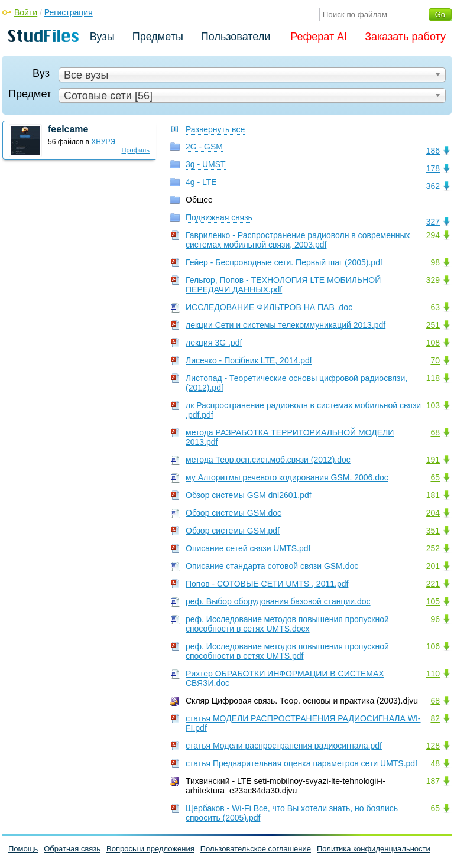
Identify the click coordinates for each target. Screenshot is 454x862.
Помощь (23, 848)
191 (433, 459)
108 (433, 342)
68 (435, 432)
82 (435, 718)
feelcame (68, 129)
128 (433, 745)
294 (433, 235)
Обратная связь (72, 848)
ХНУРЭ (103, 142)
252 (433, 548)
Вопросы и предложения (150, 848)
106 (433, 646)
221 (433, 583)
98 (435, 262)
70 (435, 360)
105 (433, 601)
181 (433, 495)
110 (433, 673)
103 (433, 405)
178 (433, 168)
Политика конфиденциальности (373, 848)
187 (433, 781)
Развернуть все (215, 129)
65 (435, 477)
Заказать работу (405, 37)
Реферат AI (318, 37)
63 (435, 307)
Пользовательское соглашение (255, 848)
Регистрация (68, 12)
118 (433, 378)
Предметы (157, 37)
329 (433, 280)
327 (433, 221)
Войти (25, 12)
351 (433, 530)
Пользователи (235, 37)
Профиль (136, 150)
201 (433, 566)
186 (433, 150)
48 (435, 763)
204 (433, 513)
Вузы (102, 37)
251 (433, 325)
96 (435, 619)
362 (433, 186)
